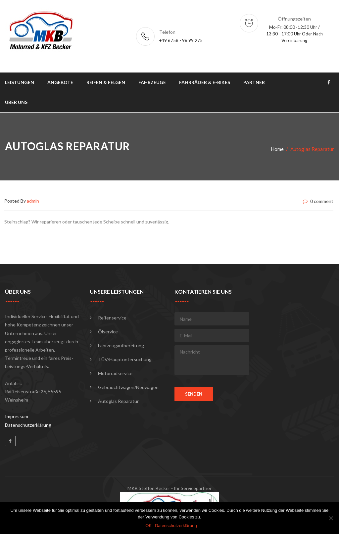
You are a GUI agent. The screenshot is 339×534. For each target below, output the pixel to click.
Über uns (16, 102)
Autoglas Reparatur (118, 401)
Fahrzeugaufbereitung (121, 345)
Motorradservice (115, 373)
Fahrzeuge (152, 82)
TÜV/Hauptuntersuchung (125, 359)
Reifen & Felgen (105, 82)
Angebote (60, 82)
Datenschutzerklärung (28, 425)
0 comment (317, 201)
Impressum (16, 416)
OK (148, 525)
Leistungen (19, 82)
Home (277, 149)
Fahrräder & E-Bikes (204, 82)
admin (32, 201)
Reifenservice (112, 317)
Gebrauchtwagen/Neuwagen (128, 387)
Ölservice (108, 331)
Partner (254, 82)
